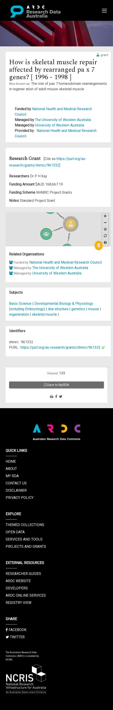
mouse (93, 309)
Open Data (15, 532)
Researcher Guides (23, 574)
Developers (17, 588)
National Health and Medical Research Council (65, 262)
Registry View (18, 602)
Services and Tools (24, 539)
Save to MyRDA (56, 385)
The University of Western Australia (63, 120)
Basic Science (20, 303)
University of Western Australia (59, 125)
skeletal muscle (44, 314)
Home (11, 461)
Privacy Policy (19, 498)
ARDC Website (18, 581)
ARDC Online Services (26, 595)
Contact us (16, 483)
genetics (78, 309)
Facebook (16, 630)
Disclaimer (16, 490)
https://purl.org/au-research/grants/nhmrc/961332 (61, 347)
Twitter (15, 637)
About (11, 469)
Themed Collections (25, 525)
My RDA (12, 476)
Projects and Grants (26, 546)
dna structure (58, 309)
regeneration (19, 314)
